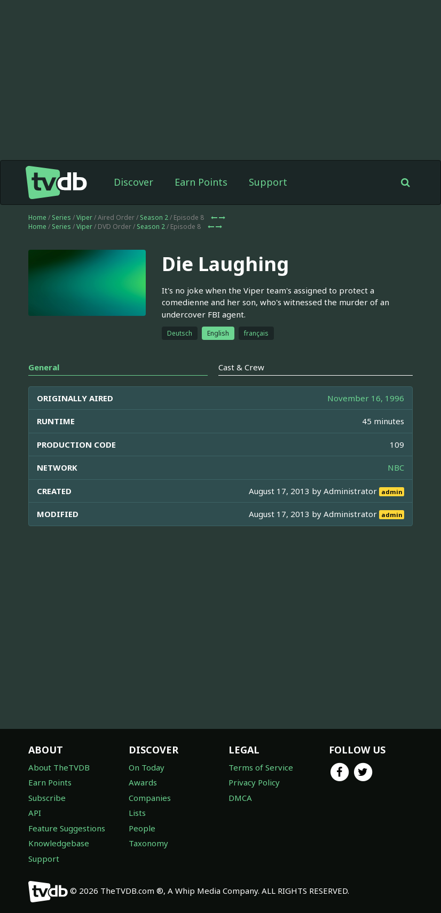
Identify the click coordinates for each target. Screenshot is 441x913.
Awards (143, 782)
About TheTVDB (59, 767)
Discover (133, 182)
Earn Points (201, 182)
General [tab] (43, 367)
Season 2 (154, 217)
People (142, 828)
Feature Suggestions (66, 828)
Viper (84, 217)
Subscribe (47, 797)
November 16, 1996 (365, 398)
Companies (150, 797)
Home (37, 217)
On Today (146, 767)
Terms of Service (261, 767)
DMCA (240, 797)
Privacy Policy (254, 782)
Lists (137, 812)
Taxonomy (148, 843)
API (34, 812)
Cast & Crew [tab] (241, 367)
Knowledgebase (58, 843)
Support (268, 182)
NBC (396, 467)
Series (61, 217)
